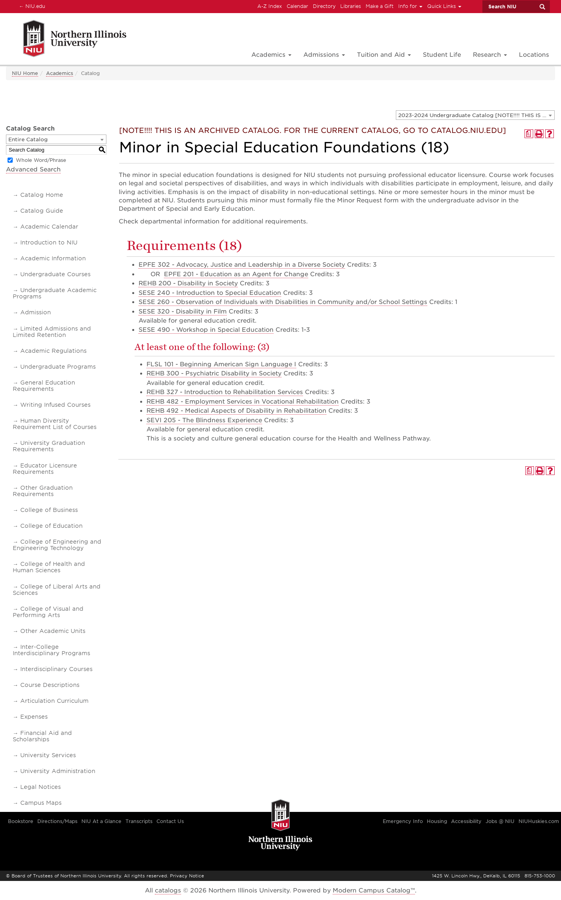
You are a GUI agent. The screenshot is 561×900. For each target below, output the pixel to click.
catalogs (168, 890)
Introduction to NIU (48, 242)
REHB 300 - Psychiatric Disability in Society (214, 373)
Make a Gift (379, 6)
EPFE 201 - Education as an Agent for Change (236, 274)
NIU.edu (31, 6)
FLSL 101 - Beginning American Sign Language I (221, 364)
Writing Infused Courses (55, 405)
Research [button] (490, 54)
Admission (35, 312)
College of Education (51, 526)
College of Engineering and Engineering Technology (57, 544)
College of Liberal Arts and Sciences (56, 589)
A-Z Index (269, 6)
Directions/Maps (57, 821)
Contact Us (170, 821)
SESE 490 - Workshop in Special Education (206, 329)
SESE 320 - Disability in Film (183, 311)
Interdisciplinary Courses (56, 669)
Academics (59, 73)
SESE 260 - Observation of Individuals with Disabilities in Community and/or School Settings (283, 302)
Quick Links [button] (444, 6)
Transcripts (138, 821)
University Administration (57, 771)
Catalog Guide (41, 211)
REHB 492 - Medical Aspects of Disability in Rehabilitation (236, 410)
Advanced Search (33, 169)
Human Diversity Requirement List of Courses (54, 423)
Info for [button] (410, 6)
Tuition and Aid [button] (384, 54)
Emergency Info (403, 821)
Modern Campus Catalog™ (374, 890)
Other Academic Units (52, 631)
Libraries (350, 6)
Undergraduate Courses (55, 274)
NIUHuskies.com (539, 821)
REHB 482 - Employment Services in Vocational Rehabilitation (243, 401)
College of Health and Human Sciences (49, 567)
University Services (48, 755)
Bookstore (20, 821)
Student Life (442, 54)
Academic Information (53, 258)
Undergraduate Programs (58, 366)
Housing (437, 821)
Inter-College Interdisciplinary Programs (51, 650)
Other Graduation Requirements (43, 491)
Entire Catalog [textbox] (28, 139)
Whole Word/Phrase (41, 160)
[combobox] (475, 115)
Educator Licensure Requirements (45, 468)
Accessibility (466, 821)
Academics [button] (271, 54)
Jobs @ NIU (500, 821)
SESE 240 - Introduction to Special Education (210, 292)
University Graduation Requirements (49, 446)
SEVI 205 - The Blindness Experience (204, 420)
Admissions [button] (324, 54)
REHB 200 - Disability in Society (188, 283)
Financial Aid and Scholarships (42, 736)
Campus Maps (41, 803)
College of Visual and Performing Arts (48, 612)
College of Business (49, 510)
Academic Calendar (49, 226)
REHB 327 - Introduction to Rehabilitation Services (225, 392)
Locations (534, 54)
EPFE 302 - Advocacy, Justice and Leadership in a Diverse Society (242, 264)
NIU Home (25, 73)
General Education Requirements (44, 385)
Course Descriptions (49, 685)
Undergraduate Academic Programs (54, 293)
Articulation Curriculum (54, 701)
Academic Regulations (53, 351)
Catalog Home (41, 195)
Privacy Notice (187, 876)
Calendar (297, 6)
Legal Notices (40, 787)
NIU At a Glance (101, 821)
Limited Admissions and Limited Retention (52, 331)
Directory (324, 6)
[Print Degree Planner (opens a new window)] (528, 133)
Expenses (34, 716)
